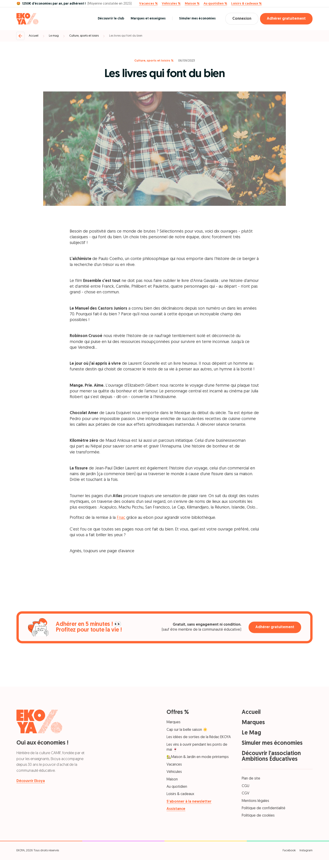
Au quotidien (177, 787)
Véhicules (174, 772)
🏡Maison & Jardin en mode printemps (198, 757)
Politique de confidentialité (263, 808)
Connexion (241, 19)
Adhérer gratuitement (286, 19)
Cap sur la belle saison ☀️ (187, 730)
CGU (245, 786)
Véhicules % (171, 3)
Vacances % (148, 3)
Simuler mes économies (197, 18)
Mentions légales (255, 801)
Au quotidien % (215, 3)
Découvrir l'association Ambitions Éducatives (271, 756)
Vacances (174, 764)
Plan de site (251, 778)
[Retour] (20, 36)
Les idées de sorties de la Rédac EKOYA (199, 737)
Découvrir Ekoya (30, 781)
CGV (245, 793)
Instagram (306, 850)
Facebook (289, 850)
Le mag (54, 35)
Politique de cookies (258, 815)
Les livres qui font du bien (125, 35)
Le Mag (251, 733)
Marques (173, 722)
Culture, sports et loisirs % (154, 60)
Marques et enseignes (148, 18)
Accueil (33, 35)
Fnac (121, 518)
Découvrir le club (111, 18)
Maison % (192, 3)
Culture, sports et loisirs (84, 35)
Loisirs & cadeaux (180, 794)
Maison (172, 779)
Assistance (176, 809)
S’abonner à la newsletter (189, 802)
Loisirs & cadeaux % (246, 3)
